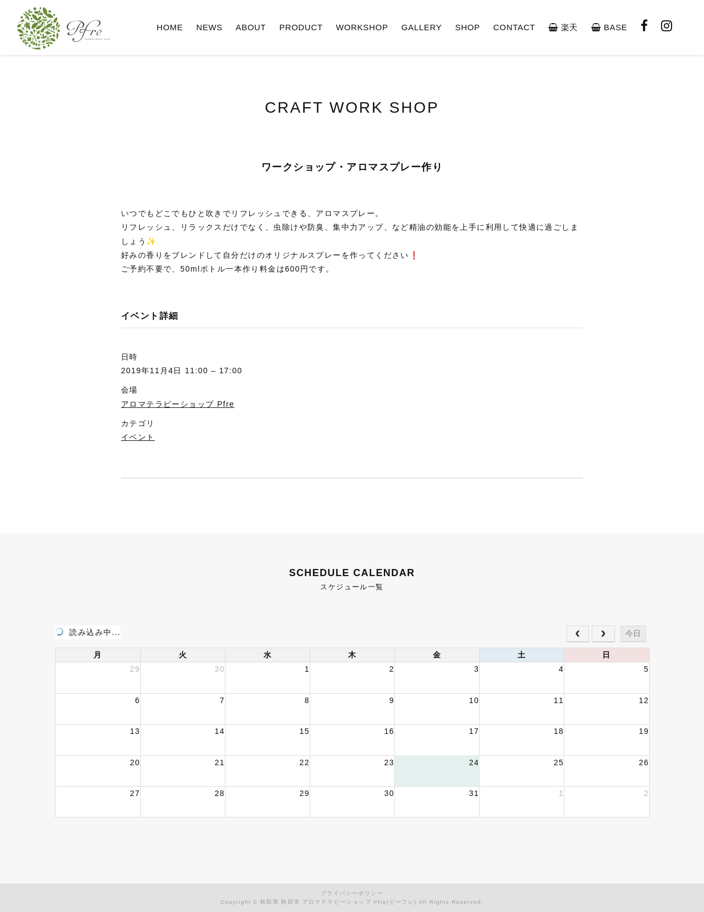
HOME (170, 27)
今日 (633, 633)
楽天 (563, 27)
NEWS (209, 27)
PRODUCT (301, 27)
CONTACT (514, 27)
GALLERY (422, 27)
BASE (609, 27)
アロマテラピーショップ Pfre (177, 404)
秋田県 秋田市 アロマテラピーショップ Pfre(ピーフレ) (338, 902)
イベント (138, 437)
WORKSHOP (362, 27)
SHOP (467, 27)
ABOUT (251, 27)
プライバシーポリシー (352, 893)
